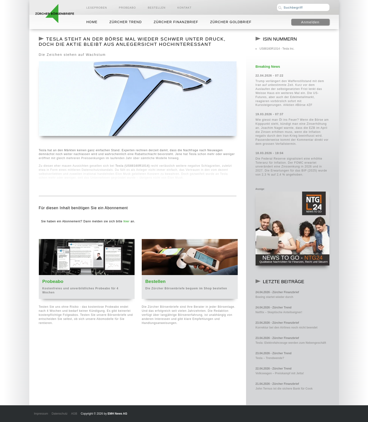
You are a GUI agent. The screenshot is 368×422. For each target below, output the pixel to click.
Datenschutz (60, 413)
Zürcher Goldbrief (231, 22)
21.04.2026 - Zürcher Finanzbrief (277, 384)
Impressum (41, 413)
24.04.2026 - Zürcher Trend (274, 307)
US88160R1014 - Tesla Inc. (277, 48)
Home (92, 22)
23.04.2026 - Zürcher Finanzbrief (277, 322)
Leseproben (96, 7)
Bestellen (156, 7)
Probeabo (127, 7)
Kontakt (184, 7)
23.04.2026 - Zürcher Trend (274, 353)
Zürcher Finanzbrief (176, 22)
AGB (74, 413)
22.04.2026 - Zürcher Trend (274, 368)
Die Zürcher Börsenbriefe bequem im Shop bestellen (186, 288)
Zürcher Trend (125, 22)
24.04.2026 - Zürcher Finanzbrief (277, 292)
